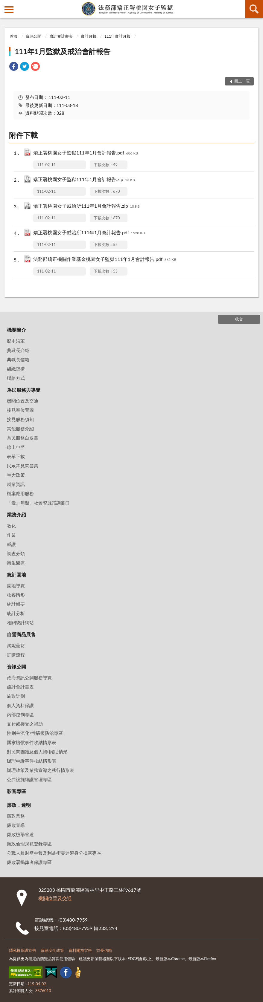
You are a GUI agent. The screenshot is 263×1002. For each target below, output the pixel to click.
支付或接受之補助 (25, 723)
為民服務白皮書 (22, 437)
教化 (11, 525)
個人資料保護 (20, 705)
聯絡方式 (16, 378)
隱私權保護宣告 (22, 950)
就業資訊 (16, 484)
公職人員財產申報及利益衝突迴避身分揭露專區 (54, 853)
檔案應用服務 (20, 493)
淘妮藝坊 (16, 645)
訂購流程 (16, 654)
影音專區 (16, 791)
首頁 (14, 36)
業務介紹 (16, 514)
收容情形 (16, 594)
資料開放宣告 (80, 950)
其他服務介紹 (20, 428)
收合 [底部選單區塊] (239, 318)
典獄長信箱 (18, 359)
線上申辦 (16, 447)
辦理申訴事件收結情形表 (31, 761)
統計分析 (16, 613)
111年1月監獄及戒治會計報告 (62, 51)
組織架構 (16, 368)
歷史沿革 (16, 341)
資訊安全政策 (52, 950)
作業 (11, 535)
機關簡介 (16, 330)
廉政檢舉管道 (20, 834)
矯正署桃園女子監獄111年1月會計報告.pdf (85, 153)
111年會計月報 (117, 36)
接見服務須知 (20, 419)
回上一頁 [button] (242, 81)
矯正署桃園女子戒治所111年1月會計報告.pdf (89, 233)
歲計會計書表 (61, 36)
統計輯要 (16, 604)
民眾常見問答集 (22, 465)
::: (4, 4)
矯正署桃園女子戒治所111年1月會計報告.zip (86, 206)
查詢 (254, 9)
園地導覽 (16, 585)
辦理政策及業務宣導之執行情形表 (40, 770)
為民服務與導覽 (23, 390)
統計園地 (16, 574)
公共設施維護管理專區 (29, 779)
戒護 (11, 544)
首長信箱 (104, 950)
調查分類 (16, 553)
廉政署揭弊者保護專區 (29, 862)
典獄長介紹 (18, 350)
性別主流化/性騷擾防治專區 (35, 733)
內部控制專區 (20, 714)
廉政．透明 (19, 805)
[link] (13, 67)
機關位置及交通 (22, 400)
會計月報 (88, 36)
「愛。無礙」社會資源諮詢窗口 (38, 502)
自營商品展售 (21, 634)
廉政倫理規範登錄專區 (29, 843)
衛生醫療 (16, 562)
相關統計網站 (20, 622)
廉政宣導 (16, 825)
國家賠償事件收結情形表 (31, 742)
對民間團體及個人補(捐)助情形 (37, 751)
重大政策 (16, 475)
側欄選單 (8, 9)
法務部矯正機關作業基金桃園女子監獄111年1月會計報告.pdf (104, 259)
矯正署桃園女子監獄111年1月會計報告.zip (84, 179)
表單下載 (16, 456)
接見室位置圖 (20, 410)
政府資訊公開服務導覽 (29, 677)
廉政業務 (16, 816)
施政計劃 (16, 696)
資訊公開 (33, 36)
